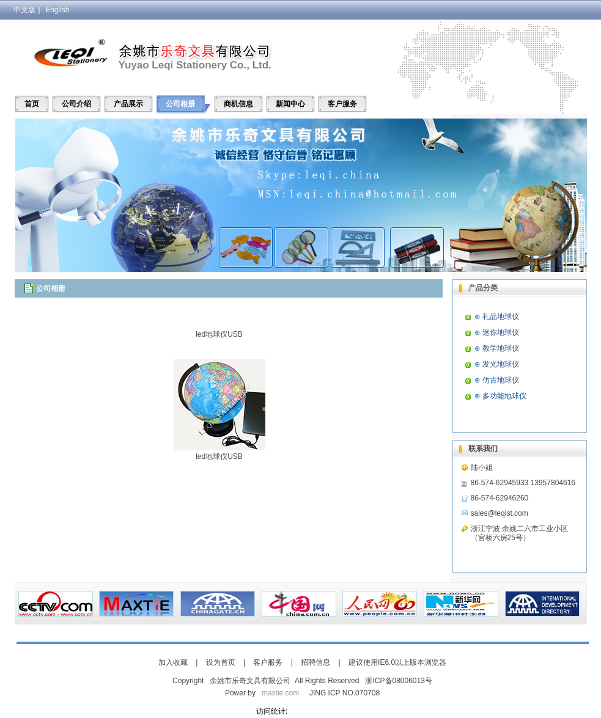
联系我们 (483, 448)
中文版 (24, 9)
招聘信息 (315, 662)
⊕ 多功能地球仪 (500, 396)
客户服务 (342, 104)
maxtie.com (280, 693)
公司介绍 (76, 104)
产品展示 (128, 104)
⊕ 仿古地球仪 (496, 380)
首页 (31, 104)
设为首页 (220, 662)
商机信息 (238, 104)
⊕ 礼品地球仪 (496, 316)
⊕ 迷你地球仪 (496, 332)
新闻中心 (290, 104)
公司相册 (180, 104)
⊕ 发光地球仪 (496, 364)
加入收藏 (173, 662)
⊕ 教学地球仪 (496, 348)
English (57, 9)
